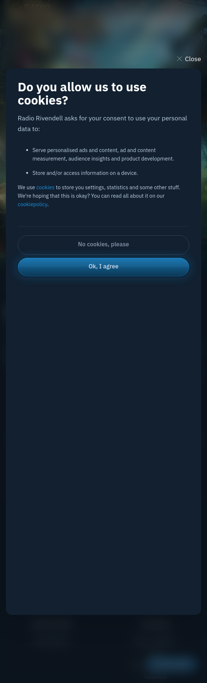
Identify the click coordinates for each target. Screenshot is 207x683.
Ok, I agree (103, 266)
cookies (45, 187)
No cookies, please (103, 244)
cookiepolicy (32, 204)
